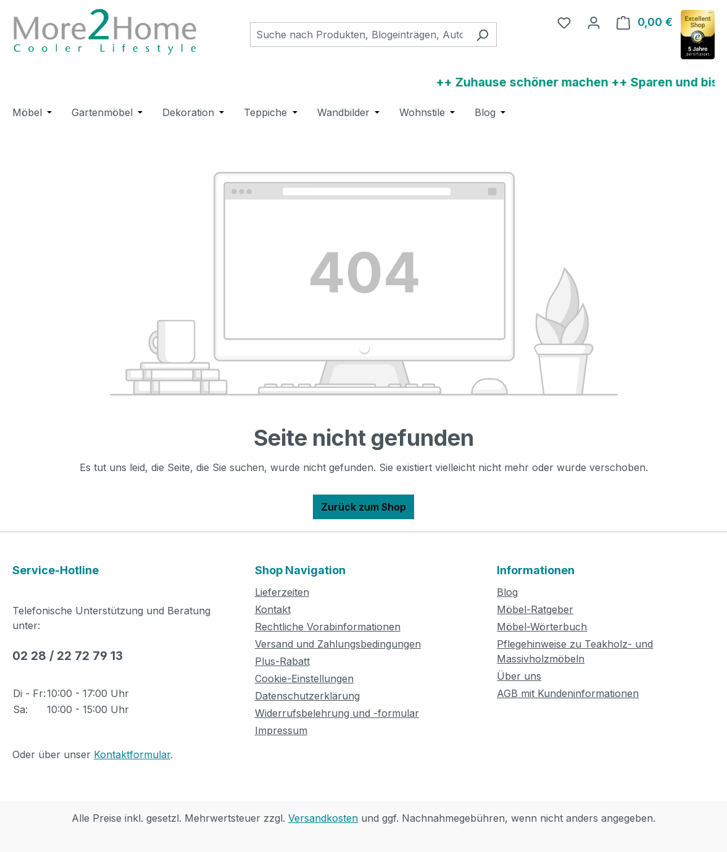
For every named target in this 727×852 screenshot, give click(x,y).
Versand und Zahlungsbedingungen (338, 644)
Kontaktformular (132, 754)
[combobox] (359, 34)
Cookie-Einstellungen (304, 678)
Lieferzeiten (282, 592)
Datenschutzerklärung (307, 696)
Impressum (281, 730)
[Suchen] (482, 34)
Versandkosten (323, 818)
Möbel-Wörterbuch (542, 626)
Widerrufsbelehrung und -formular (337, 713)
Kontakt (273, 609)
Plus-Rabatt (282, 661)
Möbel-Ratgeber (535, 609)
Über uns (519, 676)
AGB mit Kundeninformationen (568, 693)
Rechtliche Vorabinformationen (328, 626)
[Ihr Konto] (594, 22)
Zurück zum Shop (363, 507)
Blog (507, 592)
